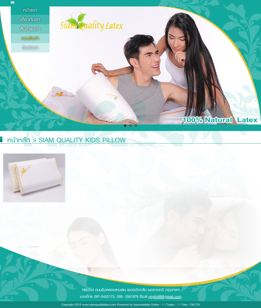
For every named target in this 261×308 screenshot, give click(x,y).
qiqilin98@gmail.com (165, 296)
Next (254, 67)
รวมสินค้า (30, 38)
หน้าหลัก (18, 140)
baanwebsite (142, 304)
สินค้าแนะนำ (30, 29)
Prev (7, 67)
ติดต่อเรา (30, 47)
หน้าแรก (30, 10)
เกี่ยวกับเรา (30, 19)
